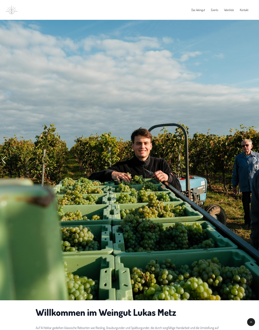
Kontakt (244, 10)
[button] (4, 160)
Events (214, 10)
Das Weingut (198, 10)
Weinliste (229, 10)
